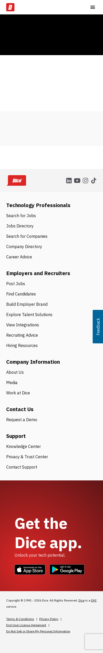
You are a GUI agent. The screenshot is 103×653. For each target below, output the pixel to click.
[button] (98, 326)
